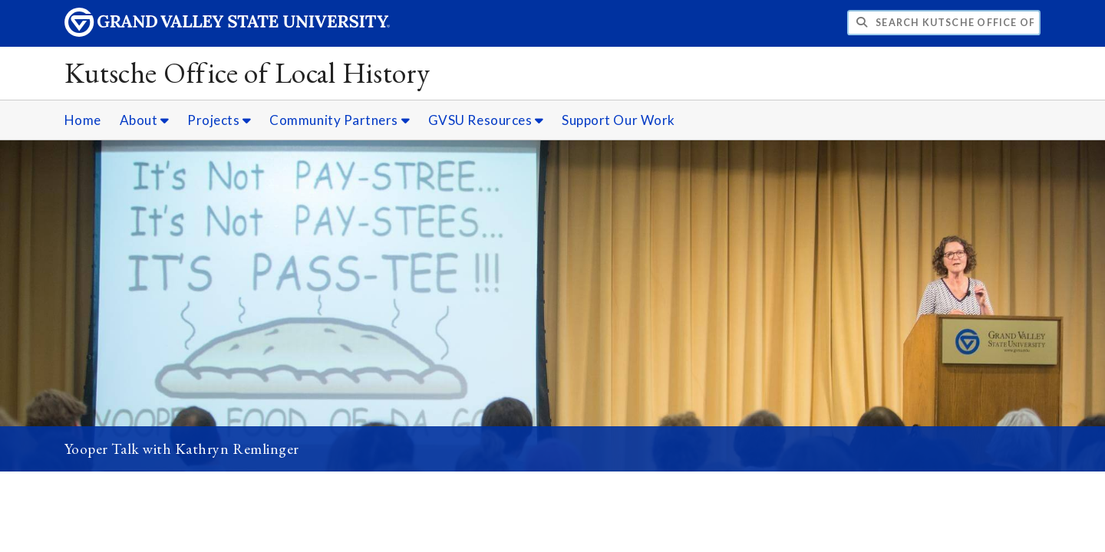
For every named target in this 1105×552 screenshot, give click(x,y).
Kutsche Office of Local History (247, 72)
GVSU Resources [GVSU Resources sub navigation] (486, 120)
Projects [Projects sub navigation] (219, 120)
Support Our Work (618, 120)
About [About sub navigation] (145, 120)
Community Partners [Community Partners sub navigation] (339, 120)
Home (82, 120)
